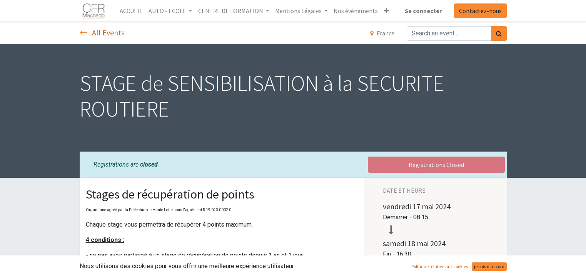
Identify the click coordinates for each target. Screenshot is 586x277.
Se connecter (423, 11)
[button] (386, 10)
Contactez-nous (480, 11)
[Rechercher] (499, 33)
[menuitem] (131, 10)
